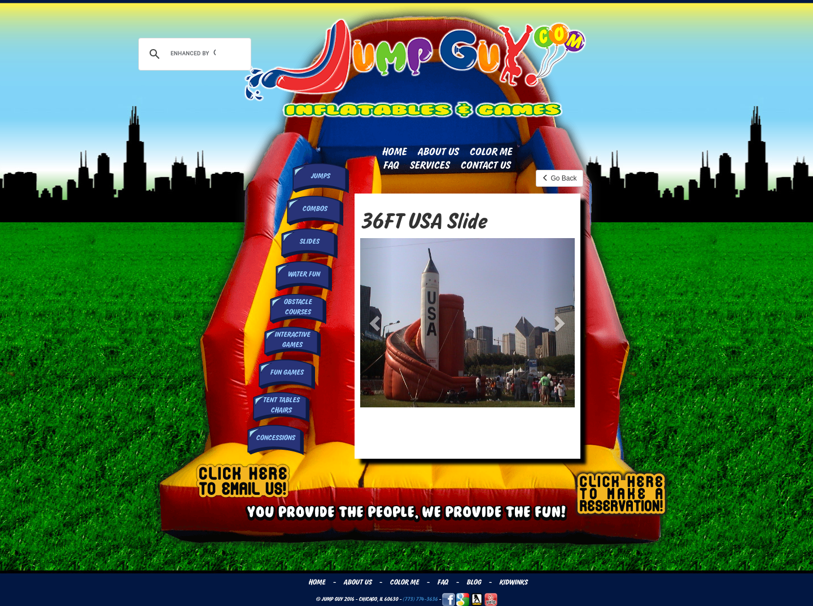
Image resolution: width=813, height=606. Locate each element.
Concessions (275, 438)
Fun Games (286, 372)
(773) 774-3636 (420, 599)
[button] (376, 322)
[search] (193, 53)
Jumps (320, 176)
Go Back (559, 178)
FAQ (391, 165)
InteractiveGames (292, 339)
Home (394, 151)
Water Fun (303, 274)
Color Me (490, 151)
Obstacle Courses (297, 306)
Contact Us (485, 165)
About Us (437, 151)
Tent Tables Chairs (281, 405)
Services (429, 165)
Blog (473, 582)
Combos (314, 209)
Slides (309, 241)
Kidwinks (513, 582)
